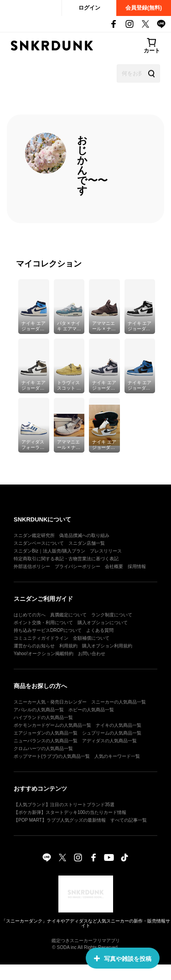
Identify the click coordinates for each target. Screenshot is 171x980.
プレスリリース (106, 550)
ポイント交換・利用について (43, 622)
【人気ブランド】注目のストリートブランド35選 (64, 804)
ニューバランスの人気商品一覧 (46, 740)
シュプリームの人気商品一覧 (111, 732)
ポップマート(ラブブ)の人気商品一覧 (52, 756)
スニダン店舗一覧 (86, 543)
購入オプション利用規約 (107, 645)
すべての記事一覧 (128, 820)
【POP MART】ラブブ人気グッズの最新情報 (60, 820)
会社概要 (114, 566)
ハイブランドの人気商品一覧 (43, 717)
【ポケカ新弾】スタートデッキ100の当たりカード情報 (70, 812)
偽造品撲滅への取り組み (84, 535)
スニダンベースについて (39, 543)
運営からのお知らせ (34, 645)
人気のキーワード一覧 (117, 756)
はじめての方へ (30, 614)
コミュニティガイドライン (41, 638)
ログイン (89, 8)
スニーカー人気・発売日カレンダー (50, 701)
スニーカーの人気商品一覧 (118, 701)
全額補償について (91, 638)
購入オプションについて (103, 622)
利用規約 (68, 645)
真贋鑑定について (68, 614)
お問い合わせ (91, 653)
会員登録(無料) (143, 8)
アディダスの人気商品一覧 (109, 740)
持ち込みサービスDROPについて (48, 630)
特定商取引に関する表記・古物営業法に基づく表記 (66, 558)
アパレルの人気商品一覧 (39, 709)
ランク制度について (111, 614)
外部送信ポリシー (32, 566)
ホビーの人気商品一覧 (91, 709)
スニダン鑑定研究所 (34, 535)
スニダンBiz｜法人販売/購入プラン (49, 550)
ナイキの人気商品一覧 (118, 725)
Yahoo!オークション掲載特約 (43, 653)
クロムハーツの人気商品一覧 (43, 748)
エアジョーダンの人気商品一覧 (46, 732)
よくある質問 (100, 630)
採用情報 (137, 566)
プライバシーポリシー (77, 566)
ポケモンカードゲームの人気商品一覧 (52, 725)
